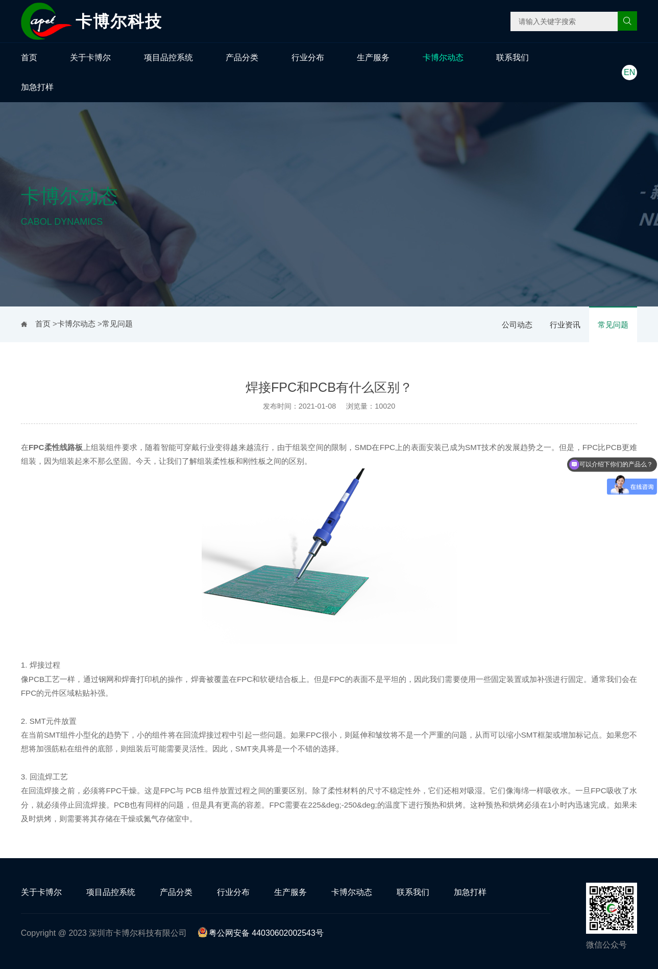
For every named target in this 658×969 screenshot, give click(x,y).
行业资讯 (565, 324)
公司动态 (517, 324)
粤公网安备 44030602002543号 (261, 933)
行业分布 (307, 57)
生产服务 (373, 57)
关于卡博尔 (90, 57)
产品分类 (242, 57)
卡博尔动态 (443, 57)
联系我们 (512, 57)
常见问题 (613, 324)
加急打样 (37, 87)
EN (629, 72)
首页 (29, 57)
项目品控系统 (168, 57)
